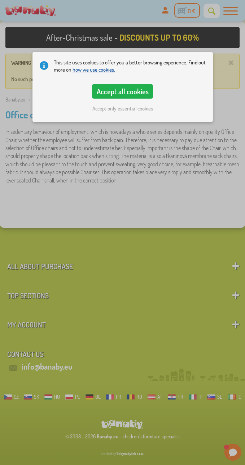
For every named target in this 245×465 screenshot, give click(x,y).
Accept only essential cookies (122, 108)
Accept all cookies (123, 91)
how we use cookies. (94, 69)
